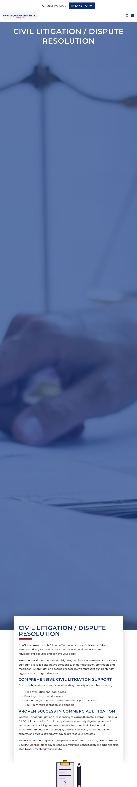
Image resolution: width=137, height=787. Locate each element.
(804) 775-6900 (54, 5)
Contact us (37, 745)
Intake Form (81, 5)
